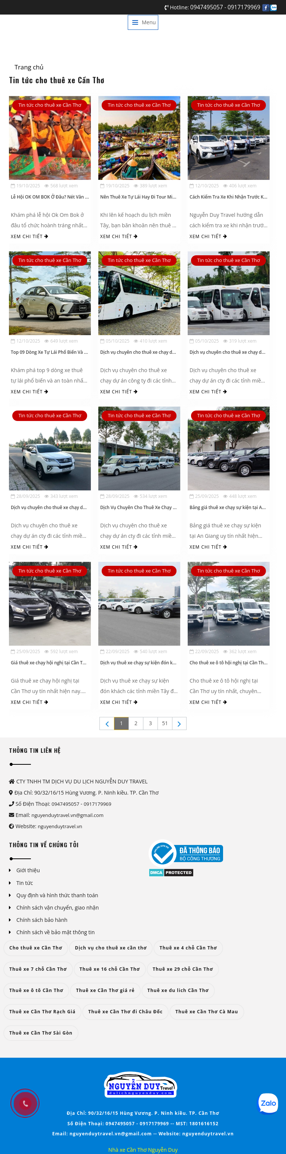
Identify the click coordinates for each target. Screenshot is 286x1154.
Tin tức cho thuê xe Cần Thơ (49, 105)
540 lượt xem (150, 651)
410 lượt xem (150, 341)
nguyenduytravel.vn (60, 826)
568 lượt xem (61, 186)
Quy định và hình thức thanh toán (57, 895)
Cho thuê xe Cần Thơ (35, 948)
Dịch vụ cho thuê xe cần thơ (111, 948)
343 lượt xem (61, 496)
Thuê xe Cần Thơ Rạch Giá (42, 1011)
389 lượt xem (150, 186)
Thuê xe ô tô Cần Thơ (36, 990)
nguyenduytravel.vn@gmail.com (68, 815)
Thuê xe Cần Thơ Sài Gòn (41, 1033)
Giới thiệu (28, 870)
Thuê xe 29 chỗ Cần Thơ (183, 969)
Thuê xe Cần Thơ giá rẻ (105, 990)
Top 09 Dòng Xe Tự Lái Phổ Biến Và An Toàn (56, 352)
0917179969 (244, 7)
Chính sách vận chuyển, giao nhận (57, 907)
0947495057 (207, 7)
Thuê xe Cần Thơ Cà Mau (206, 1011)
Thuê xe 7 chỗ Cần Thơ (38, 969)
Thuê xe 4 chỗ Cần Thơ (188, 948)
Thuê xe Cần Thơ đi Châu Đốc (125, 1011)
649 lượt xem (61, 341)
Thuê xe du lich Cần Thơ (178, 990)
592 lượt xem (61, 651)
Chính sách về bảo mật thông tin (55, 932)
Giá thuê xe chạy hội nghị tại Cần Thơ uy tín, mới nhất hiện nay (76, 662)
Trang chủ (29, 67)
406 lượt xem (240, 186)
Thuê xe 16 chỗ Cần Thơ (110, 969)
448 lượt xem (240, 496)
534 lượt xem (150, 496)
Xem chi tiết (29, 236)
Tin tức (24, 882)
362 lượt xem (240, 651)
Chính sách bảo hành (41, 919)
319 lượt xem (240, 341)
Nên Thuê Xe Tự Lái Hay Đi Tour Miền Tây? (144, 197)
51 (165, 723)
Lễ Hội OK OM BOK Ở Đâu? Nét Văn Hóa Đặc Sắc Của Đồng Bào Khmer (83, 197)
